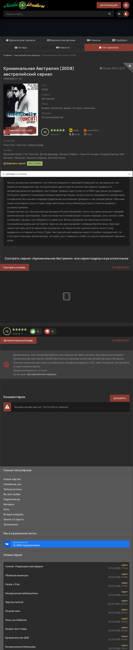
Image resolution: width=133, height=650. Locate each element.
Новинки (94, 40)
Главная (7, 55)
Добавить (119, 398)
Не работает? (121, 267)
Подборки (119, 40)
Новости (63, 47)
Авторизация (108, 5)
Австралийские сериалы (27, 55)
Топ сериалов (108, 47)
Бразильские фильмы (61, 40)
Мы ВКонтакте (69, 544)
